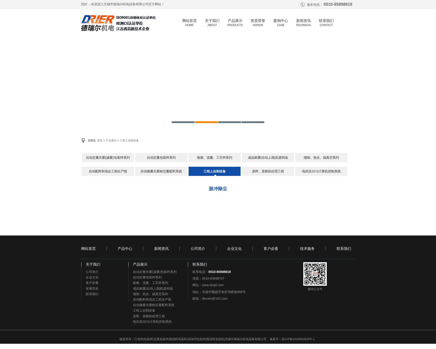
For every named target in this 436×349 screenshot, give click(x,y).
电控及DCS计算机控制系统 (321, 171)
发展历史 (92, 288)
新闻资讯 (161, 249)
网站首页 (88, 249)
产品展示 (111, 140)
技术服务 (307, 249)
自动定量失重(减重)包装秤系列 (108, 157)
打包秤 (138, 339)
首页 (100, 140)
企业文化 (234, 249)
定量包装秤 (161, 339)
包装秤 (148, 339)
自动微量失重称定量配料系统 (161, 171)
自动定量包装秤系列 (161, 157)
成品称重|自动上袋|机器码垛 (268, 157)
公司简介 (198, 249)
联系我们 (344, 249)
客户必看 (271, 249)
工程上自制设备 (129, 140)
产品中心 (125, 249)
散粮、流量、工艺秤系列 (214, 157)
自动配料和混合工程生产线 (108, 171)
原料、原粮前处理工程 (268, 171)
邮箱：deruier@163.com (210, 298)
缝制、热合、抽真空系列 (321, 157)
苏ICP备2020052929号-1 (298, 339)
